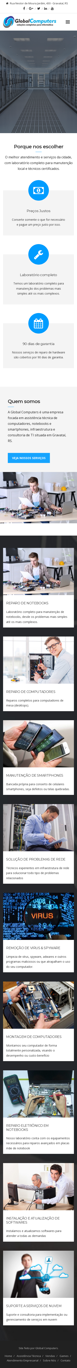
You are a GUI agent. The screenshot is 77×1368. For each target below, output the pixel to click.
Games (64, 1356)
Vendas (50, 1356)
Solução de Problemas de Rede (36, 859)
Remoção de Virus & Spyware (33, 948)
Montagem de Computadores (33, 1037)
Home (8, 1356)
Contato (65, 1360)
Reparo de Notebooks (27, 603)
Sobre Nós (49, 1360)
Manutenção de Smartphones (34, 775)
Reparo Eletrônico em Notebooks (27, 1127)
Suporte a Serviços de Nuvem (33, 1306)
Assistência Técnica (29, 1356)
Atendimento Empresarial (22, 1360)
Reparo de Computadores (30, 692)
